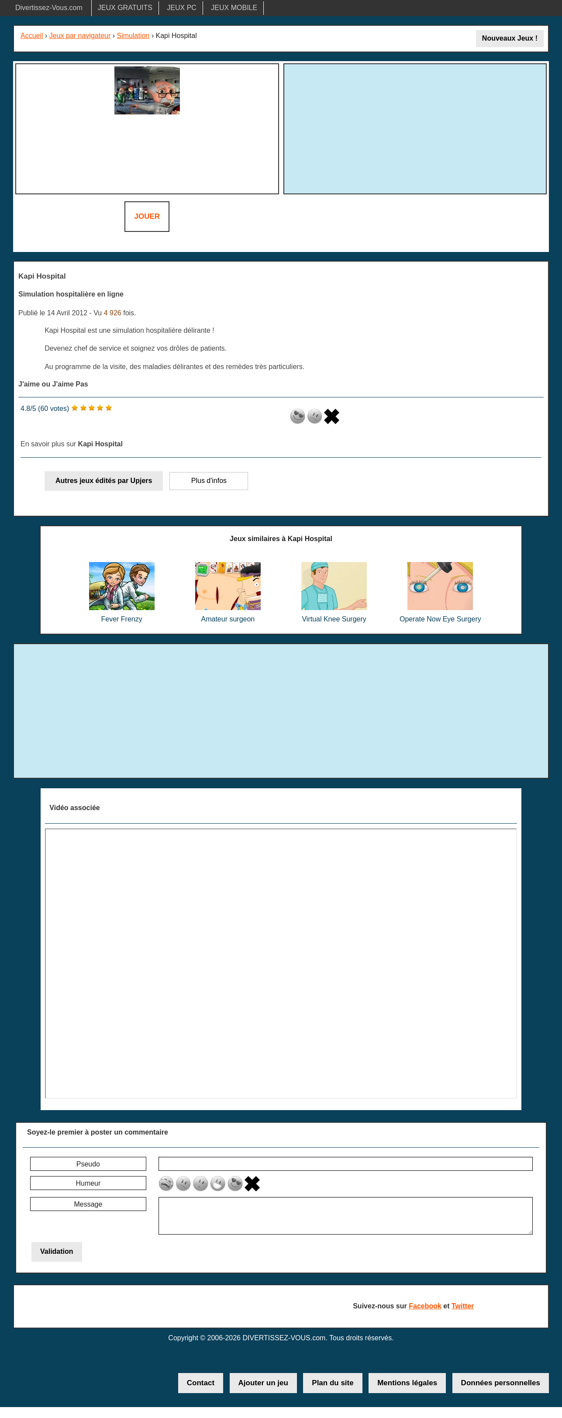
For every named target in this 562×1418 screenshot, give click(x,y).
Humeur (88, 1183)
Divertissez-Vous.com (49, 7)
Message (88, 1204)
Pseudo (88, 1164)
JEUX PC (182, 7)
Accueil (32, 35)
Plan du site (332, 1383)
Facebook (425, 1306)
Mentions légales (407, 1383)
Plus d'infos (209, 480)
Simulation (133, 35)
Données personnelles (500, 1383)
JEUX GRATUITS (125, 7)
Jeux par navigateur (80, 35)
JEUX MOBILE (234, 7)
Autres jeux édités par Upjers (103, 480)
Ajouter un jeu (263, 1383)
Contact (200, 1383)
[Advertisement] (414, 127)
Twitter (463, 1306)
